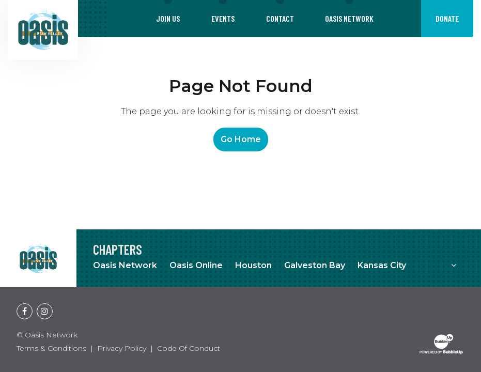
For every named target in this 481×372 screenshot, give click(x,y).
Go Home (241, 139)
